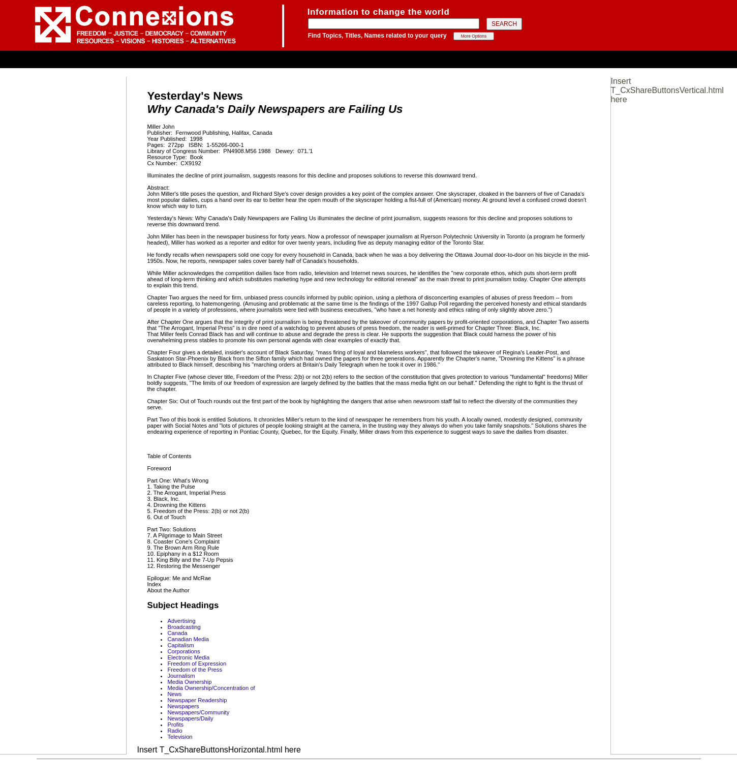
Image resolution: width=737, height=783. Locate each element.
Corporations (183, 651)
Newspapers (183, 706)
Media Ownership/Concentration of (211, 688)
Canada (177, 633)
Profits (175, 724)
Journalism (181, 676)
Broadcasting (183, 627)
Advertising (181, 621)
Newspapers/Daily (190, 718)
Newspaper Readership (197, 700)
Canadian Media (187, 639)
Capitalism (180, 645)
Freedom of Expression (196, 663)
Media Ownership (189, 682)
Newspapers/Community (198, 712)
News (174, 694)
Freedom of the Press (194, 670)
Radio (174, 731)
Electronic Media (188, 657)
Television (179, 737)
